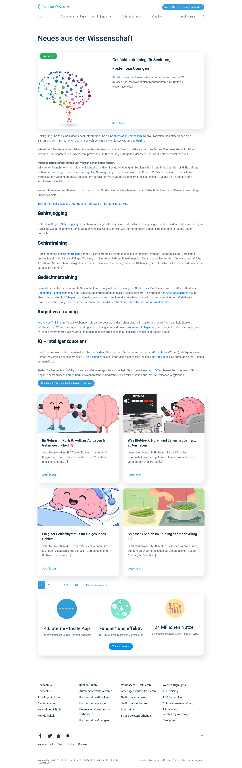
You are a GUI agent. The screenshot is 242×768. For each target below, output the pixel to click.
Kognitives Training (49, 322)
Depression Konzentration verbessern (95, 712)
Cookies (176, 760)
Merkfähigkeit (67, 297)
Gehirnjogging (100, 16)
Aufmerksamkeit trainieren (95, 691)
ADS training (170, 691)
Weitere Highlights (174, 685)
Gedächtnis (142, 288)
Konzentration (135, 302)
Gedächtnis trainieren (134, 697)
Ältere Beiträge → (96, 585)
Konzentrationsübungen (94, 720)
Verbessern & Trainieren (136, 685)
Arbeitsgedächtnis (177, 292)
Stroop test (169, 720)
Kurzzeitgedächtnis (49, 709)
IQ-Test (158, 370)
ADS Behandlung (173, 697)
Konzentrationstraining (93, 703)
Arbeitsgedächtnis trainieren (138, 691)
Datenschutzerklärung (160, 760)
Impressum (141, 760)
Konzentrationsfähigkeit (94, 697)
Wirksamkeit (45, 744)
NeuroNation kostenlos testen (183, 7)
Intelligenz (186, 16)
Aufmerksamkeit (160, 302)
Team (60, 744)
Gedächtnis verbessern (135, 703)
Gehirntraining (130, 16)
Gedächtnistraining (72, 16)
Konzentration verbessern (126, 136)
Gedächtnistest (47, 703)
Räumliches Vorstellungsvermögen (176, 712)
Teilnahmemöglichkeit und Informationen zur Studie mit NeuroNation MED (83, 203)
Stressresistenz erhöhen (136, 715)
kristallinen (161, 352)
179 (66, 585)
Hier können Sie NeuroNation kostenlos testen (66, 383)
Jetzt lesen (119, 123)
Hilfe (71, 744)
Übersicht (43, 16)
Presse (82, 744)
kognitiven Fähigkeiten (141, 327)
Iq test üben (128, 709)
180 (77, 585)
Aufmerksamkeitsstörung (178, 703)
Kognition (157, 16)
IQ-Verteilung (91, 356)
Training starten (120, 646)
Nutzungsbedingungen (193, 760)
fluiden (100, 352)
